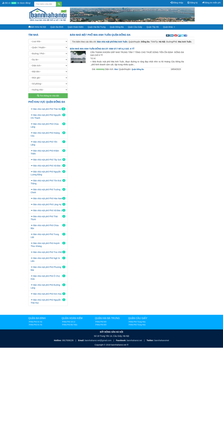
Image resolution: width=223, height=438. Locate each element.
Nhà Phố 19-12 (69, 322)
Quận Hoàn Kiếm (75, 27)
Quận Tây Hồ (153, 27)
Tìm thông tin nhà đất (48, 96)
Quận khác (169, 27)
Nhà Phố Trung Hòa (137, 322)
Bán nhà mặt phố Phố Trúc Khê (47, 252)
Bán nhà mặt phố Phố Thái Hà (47, 109)
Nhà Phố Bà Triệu (70, 325)
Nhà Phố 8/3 (101, 322)
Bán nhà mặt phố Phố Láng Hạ (47, 204)
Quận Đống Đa (117, 27)
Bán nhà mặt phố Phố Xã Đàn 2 (47, 210)
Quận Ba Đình (56, 27)
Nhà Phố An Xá (36, 322)
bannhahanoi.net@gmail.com (98, 340)
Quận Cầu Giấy (135, 27)
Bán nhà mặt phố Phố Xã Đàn (47, 165)
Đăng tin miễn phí (211, 2)
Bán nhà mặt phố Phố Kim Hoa (47, 294)
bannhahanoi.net (135, 340)
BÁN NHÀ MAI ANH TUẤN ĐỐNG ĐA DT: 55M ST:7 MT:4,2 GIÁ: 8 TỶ (102, 49)
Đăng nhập (176, 2)
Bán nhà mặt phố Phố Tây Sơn (47, 159)
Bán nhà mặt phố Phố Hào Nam (47, 198)
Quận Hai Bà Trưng (97, 27)
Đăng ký (193, 2)
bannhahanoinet (161, 340)
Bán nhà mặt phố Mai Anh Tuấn (112, 42)
